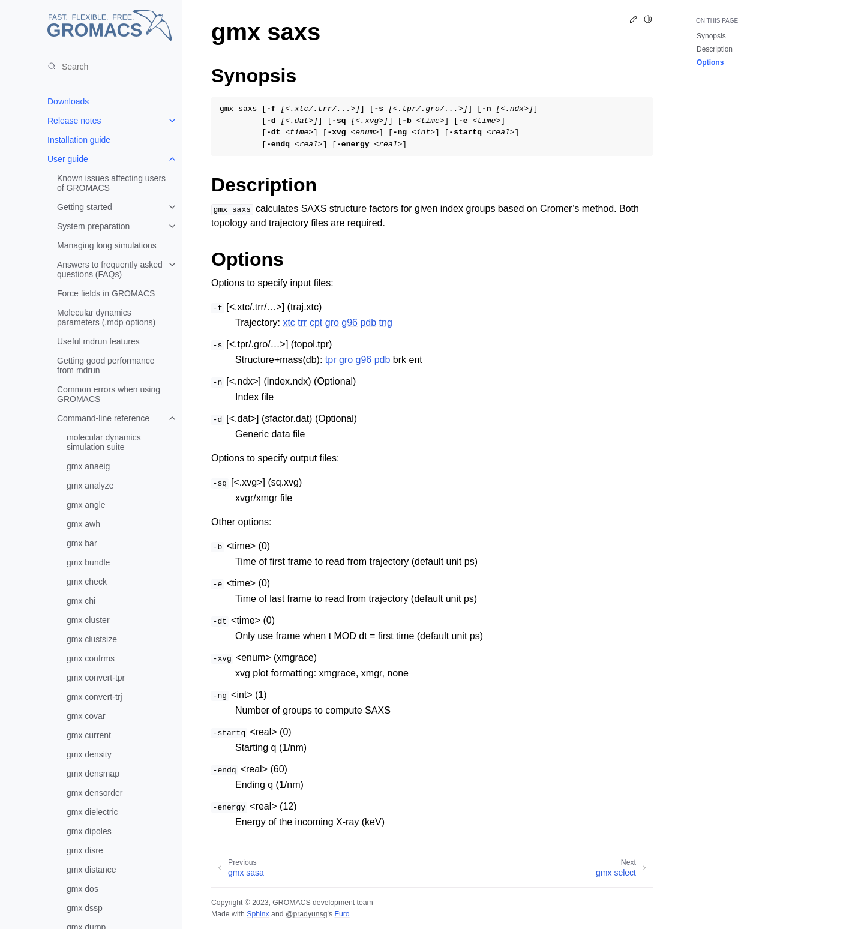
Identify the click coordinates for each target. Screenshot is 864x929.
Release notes (74, 120)
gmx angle (86, 505)
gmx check (87, 581)
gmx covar (86, 716)
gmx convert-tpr (96, 677)
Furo (341, 914)
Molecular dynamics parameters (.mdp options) (106, 317)
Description (715, 49)
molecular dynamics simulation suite (104, 442)
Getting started (84, 207)
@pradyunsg (307, 914)
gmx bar (82, 543)
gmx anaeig (88, 466)
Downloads (68, 101)
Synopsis (711, 36)
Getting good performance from (106, 365)
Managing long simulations (107, 245)
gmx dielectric (92, 812)
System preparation (93, 226)
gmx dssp (85, 908)
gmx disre (85, 850)
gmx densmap (93, 773)
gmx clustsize (92, 639)
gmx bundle (88, 562)
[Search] (110, 66)
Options (710, 62)
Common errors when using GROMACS (108, 394)
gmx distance (91, 869)
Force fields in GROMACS (106, 293)
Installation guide (78, 140)
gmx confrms (91, 658)
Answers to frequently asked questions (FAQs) (110, 269)
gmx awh (83, 524)
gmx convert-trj (94, 697)
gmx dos (82, 889)
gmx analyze (90, 485)
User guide (67, 159)
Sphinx (258, 914)
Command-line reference (103, 418)
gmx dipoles (89, 831)
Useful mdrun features (98, 341)
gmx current (89, 735)
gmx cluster (88, 620)
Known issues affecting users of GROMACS (111, 183)
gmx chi (81, 601)
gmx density (89, 754)
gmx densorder (94, 793)
